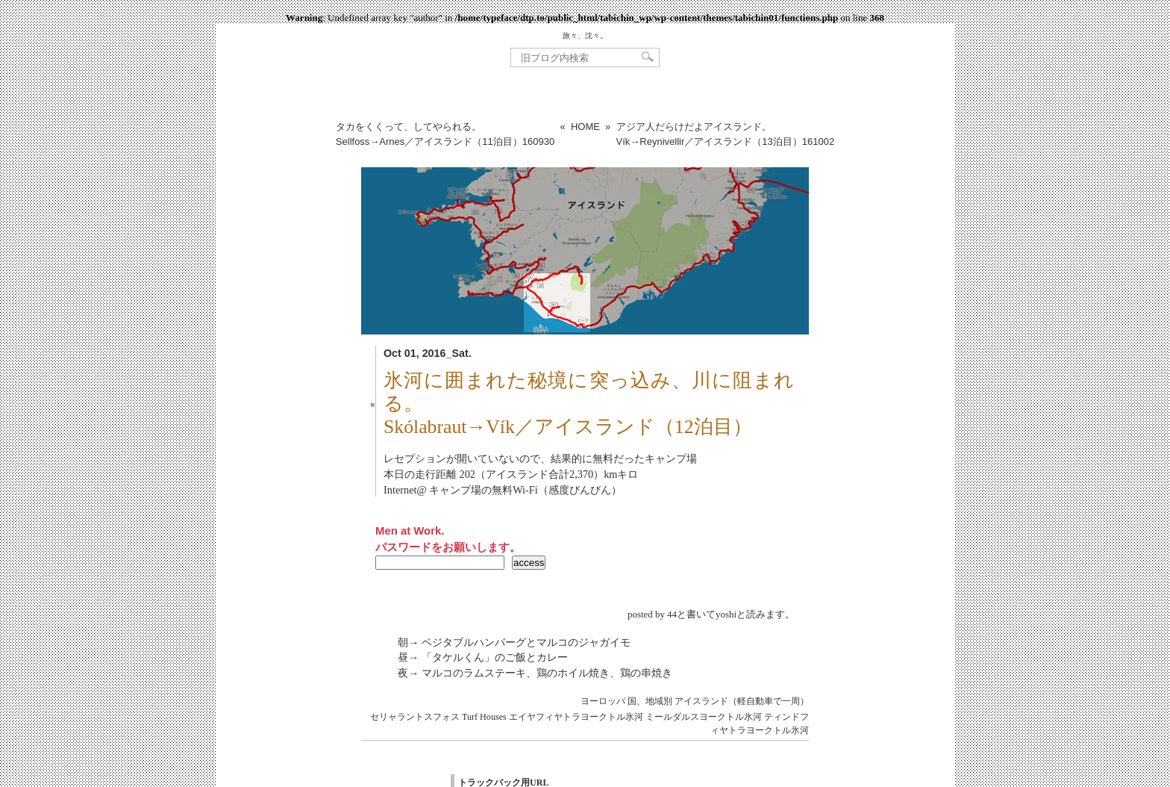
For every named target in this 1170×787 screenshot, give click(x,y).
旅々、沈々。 (585, 35)
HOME (585, 126)
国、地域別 (650, 701)
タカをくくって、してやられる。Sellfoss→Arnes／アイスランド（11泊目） (445, 134)
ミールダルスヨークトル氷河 (703, 717)
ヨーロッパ (603, 701)
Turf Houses (484, 717)
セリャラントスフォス (415, 717)
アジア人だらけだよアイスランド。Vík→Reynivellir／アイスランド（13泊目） (725, 134)
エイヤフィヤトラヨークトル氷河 (576, 717)
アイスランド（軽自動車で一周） (742, 701)
